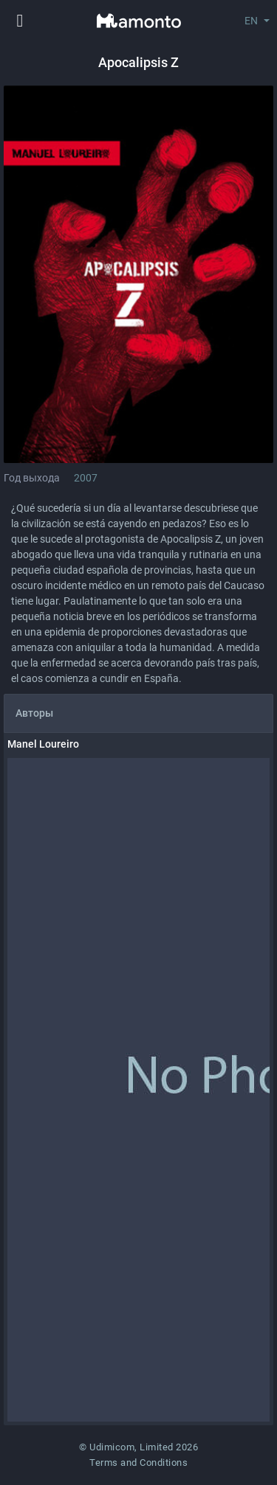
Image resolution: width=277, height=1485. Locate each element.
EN (251, 20)
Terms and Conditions (138, 1462)
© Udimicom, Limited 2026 (138, 1447)
